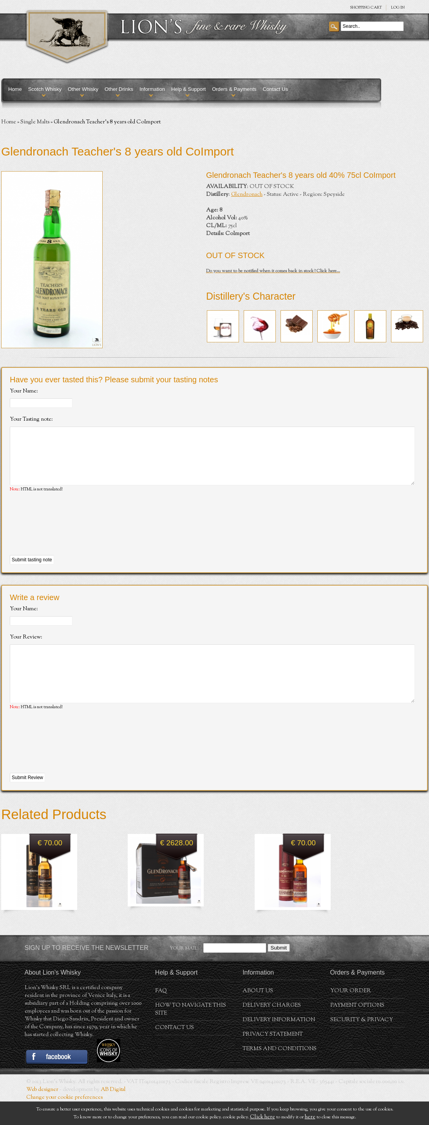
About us (258, 1014)
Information (152, 89)
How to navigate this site (190, 1033)
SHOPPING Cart (366, 8)
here (310, 1117)
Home (15, 89)
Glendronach (246, 195)
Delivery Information (279, 1043)
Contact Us (275, 89)
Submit (279, 971)
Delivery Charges (272, 1029)
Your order (350, 1014)
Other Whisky (83, 89)
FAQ (161, 1014)
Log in (398, 8)
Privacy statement (273, 1058)
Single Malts (34, 122)
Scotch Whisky (45, 89)
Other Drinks (119, 89)
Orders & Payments (234, 89)
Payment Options (357, 1029)
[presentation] (69, 536)
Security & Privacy (361, 1043)
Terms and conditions (280, 1072)
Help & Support (188, 89)
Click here (262, 1117)
